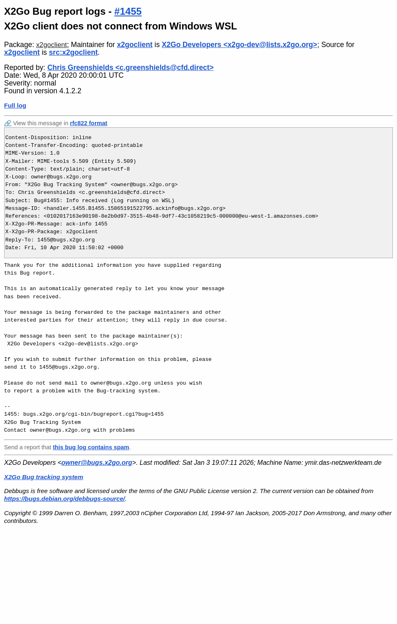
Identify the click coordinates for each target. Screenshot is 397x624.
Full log (15, 105)
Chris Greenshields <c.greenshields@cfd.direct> (130, 67)
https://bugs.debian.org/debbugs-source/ (64, 498)
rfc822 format (88, 123)
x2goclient (51, 45)
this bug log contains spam (91, 447)
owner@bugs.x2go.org (96, 462)
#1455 (128, 11)
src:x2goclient (73, 52)
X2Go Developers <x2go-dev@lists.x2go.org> (239, 45)
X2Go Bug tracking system (43, 476)
